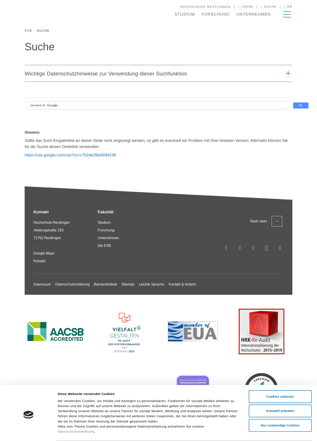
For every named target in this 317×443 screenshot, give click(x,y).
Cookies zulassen (280, 382)
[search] (157, 105)
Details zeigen (234, 434)
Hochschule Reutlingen (205, 7)
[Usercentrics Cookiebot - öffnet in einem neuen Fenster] (28, 434)
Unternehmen (253, 14)
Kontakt (39, 261)
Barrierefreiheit (105, 284)
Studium (185, 14)
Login (245, 7)
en (288, 7)
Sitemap (128, 284)
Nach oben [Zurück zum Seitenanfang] (266, 221)
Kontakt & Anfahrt (182, 284)
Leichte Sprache (151, 284)
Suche (268, 7)
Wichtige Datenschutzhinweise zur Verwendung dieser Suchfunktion (106, 74)
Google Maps (43, 253)
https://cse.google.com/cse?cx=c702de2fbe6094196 (70, 155)
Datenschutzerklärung (76, 417)
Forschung (215, 14)
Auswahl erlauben (280, 396)
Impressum (42, 284)
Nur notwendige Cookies (280, 410)
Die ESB (104, 245)
